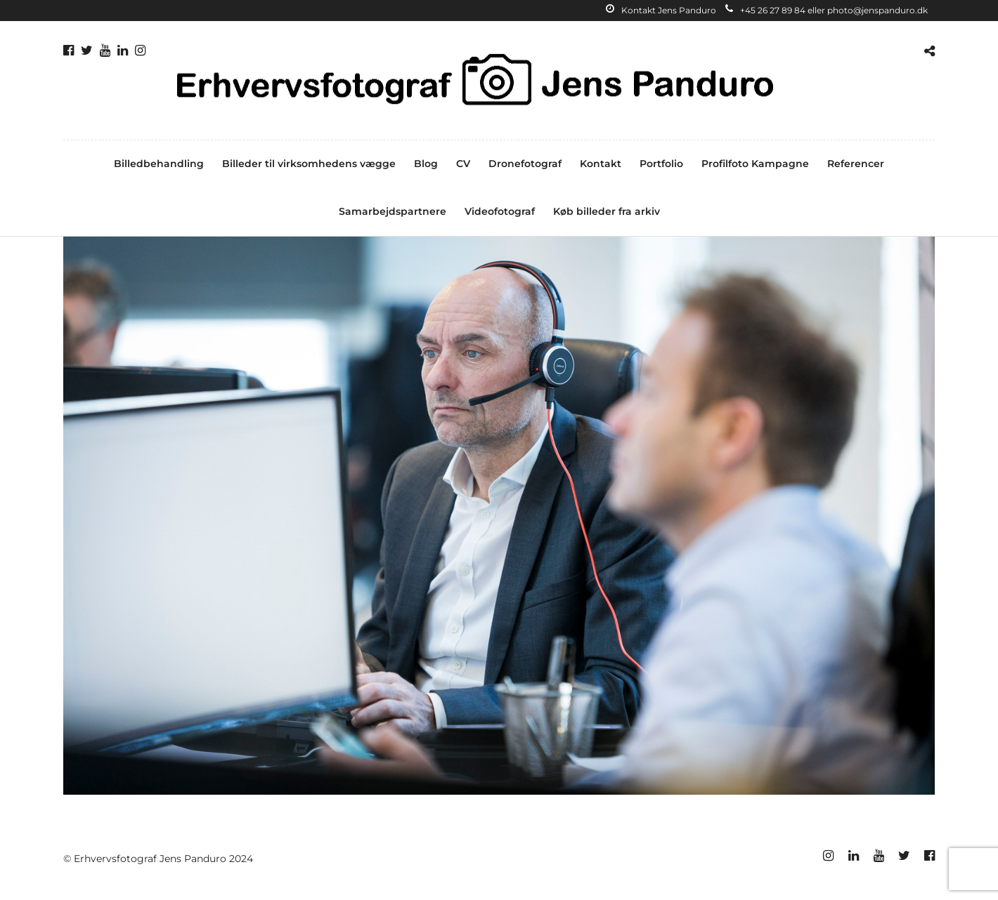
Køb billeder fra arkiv (606, 211)
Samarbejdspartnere (392, 211)
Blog (426, 163)
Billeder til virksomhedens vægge (309, 163)
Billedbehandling (159, 163)
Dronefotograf (525, 163)
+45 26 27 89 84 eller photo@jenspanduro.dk (826, 10)
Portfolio (661, 163)
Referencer (855, 163)
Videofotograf (500, 211)
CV (463, 163)
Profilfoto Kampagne (755, 163)
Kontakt (600, 163)
